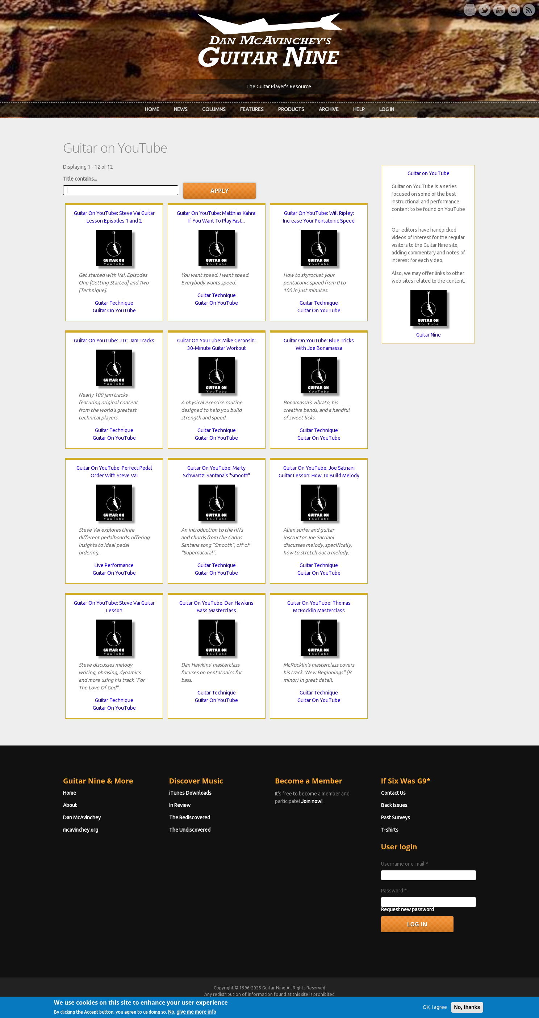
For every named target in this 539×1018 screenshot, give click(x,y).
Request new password (407, 909)
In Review (180, 805)
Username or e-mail (404, 864)
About (70, 805)
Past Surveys (395, 817)
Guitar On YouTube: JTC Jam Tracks (114, 340)
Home (152, 109)
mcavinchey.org (80, 830)
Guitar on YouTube (429, 173)
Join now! (311, 801)
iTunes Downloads (190, 793)
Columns (214, 109)
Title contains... (80, 179)
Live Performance (114, 565)
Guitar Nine (428, 335)
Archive (329, 109)
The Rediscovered (189, 817)
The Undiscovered (189, 830)
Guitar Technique (114, 303)
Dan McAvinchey (82, 817)
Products (291, 109)
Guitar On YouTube (114, 310)
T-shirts (389, 830)
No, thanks (467, 1010)
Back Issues (394, 805)
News (181, 109)
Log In (386, 109)
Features (252, 109)
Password (394, 891)
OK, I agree (435, 1010)
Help (359, 109)
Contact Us (393, 793)
